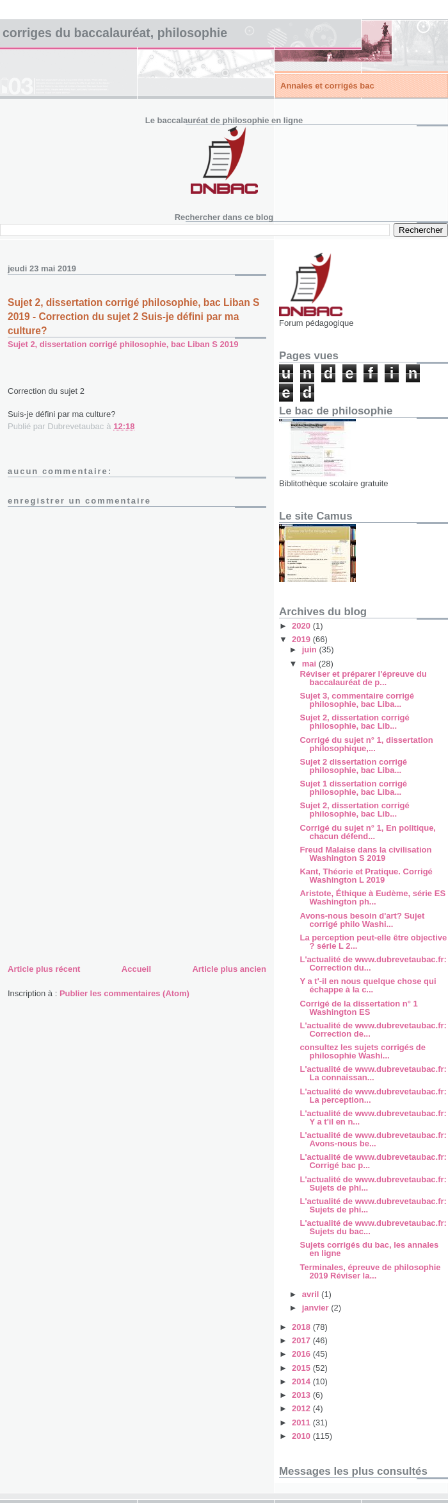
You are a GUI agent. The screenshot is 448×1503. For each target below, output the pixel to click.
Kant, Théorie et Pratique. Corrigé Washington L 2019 (366, 876)
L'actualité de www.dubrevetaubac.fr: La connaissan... (373, 1073)
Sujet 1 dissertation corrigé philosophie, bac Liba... (353, 788)
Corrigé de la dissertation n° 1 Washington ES (358, 1008)
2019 (302, 639)
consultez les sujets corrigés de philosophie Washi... (363, 1051)
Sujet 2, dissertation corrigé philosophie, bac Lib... (354, 722)
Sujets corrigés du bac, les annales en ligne (369, 1249)
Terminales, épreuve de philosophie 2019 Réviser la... (370, 1271)
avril (311, 1294)
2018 (302, 1327)
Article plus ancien (229, 969)
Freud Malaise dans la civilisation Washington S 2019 (365, 854)
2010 (302, 1436)
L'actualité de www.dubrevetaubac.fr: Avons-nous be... (373, 1139)
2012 (302, 1408)
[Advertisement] (104, 871)
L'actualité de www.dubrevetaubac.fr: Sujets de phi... (373, 1184)
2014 (302, 1381)
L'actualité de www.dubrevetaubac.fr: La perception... (373, 1096)
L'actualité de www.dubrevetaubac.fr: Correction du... (373, 963)
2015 (302, 1368)
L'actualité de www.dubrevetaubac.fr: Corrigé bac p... (373, 1161)
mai (310, 663)
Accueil (136, 969)
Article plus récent (44, 969)
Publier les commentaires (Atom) (124, 993)
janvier (317, 1307)
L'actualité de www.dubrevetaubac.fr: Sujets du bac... (373, 1227)
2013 (302, 1395)
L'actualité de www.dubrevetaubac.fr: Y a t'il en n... (373, 1117)
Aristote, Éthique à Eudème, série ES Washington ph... (372, 897)
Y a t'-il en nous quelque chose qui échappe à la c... (368, 985)
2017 (302, 1340)
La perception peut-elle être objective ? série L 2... (373, 942)
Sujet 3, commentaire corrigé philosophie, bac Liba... (356, 700)
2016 (302, 1354)
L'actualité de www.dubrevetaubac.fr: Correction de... (373, 1030)
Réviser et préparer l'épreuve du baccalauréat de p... (363, 678)
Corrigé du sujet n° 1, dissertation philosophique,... (366, 744)
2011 (302, 1422)
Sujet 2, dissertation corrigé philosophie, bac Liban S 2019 (123, 344)
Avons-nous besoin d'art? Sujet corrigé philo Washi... (362, 920)
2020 (302, 626)
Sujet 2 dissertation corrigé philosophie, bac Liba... (353, 766)
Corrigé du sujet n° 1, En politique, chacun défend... (368, 832)
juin (310, 649)
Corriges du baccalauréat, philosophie (115, 33)
